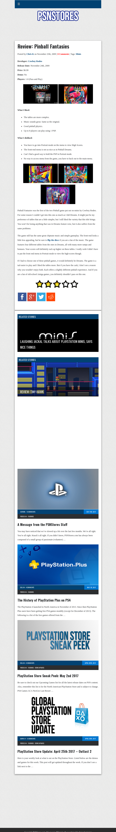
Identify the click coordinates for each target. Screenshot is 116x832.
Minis (78, 54)
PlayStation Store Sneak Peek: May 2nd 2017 (48, 675)
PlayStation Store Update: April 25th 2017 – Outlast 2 (54, 751)
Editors (22, 511)
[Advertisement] (58, 33)
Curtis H (23, 738)
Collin (22, 587)
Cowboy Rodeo (35, 61)
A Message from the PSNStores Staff (42, 524)
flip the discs (53, 240)
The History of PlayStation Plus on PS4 (44, 600)
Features (31, 516)
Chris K (30, 54)
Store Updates (39, 667)
